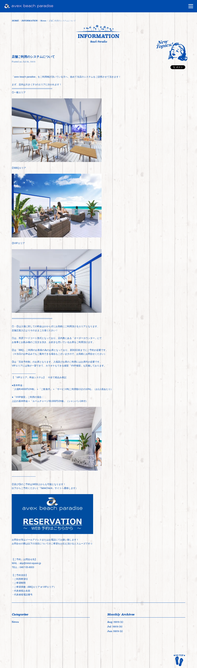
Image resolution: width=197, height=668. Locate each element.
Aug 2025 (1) (115, 621)
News (15, 621)
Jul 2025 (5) (114, 626)
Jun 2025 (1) (115, 631)
